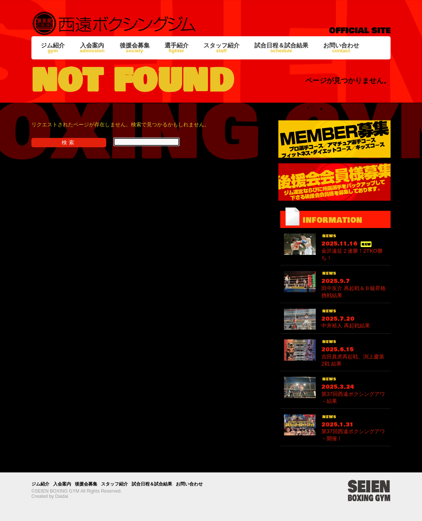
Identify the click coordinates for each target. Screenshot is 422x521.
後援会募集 (135, 47)
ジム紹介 (53, 47)
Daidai (61, 496)
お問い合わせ (341, 47)
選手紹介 (177, 47)
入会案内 (92, 47)
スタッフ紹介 (221, 47)
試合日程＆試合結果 (281, 47)
